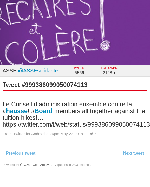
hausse (17, 110)
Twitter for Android (29, 133)
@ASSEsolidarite (38, 70)
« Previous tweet (19, 153)
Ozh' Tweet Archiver (35, 165)
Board (44, 110)
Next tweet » (135, 153)
